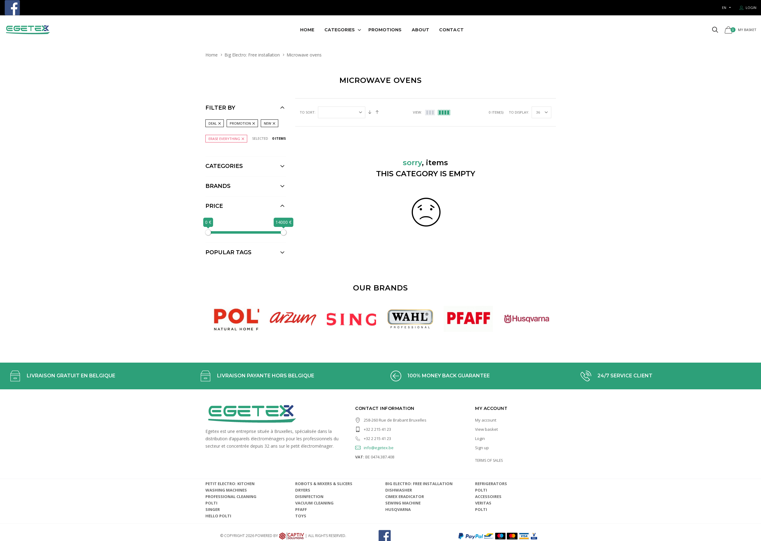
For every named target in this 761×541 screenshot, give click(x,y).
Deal (212, 123)
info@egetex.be (374, 429)
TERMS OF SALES (489, 441)
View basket (486, 410)
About (421, 30)
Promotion (240, 123)
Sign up (482, 429)
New (267, 123)
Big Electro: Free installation (252, 55)
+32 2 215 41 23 (373, 410)
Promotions (385, 30)
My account (485, 401)
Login (480, 419)
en (724, 7)
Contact (451, 30)
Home (307, 30)
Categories (339, 30)
